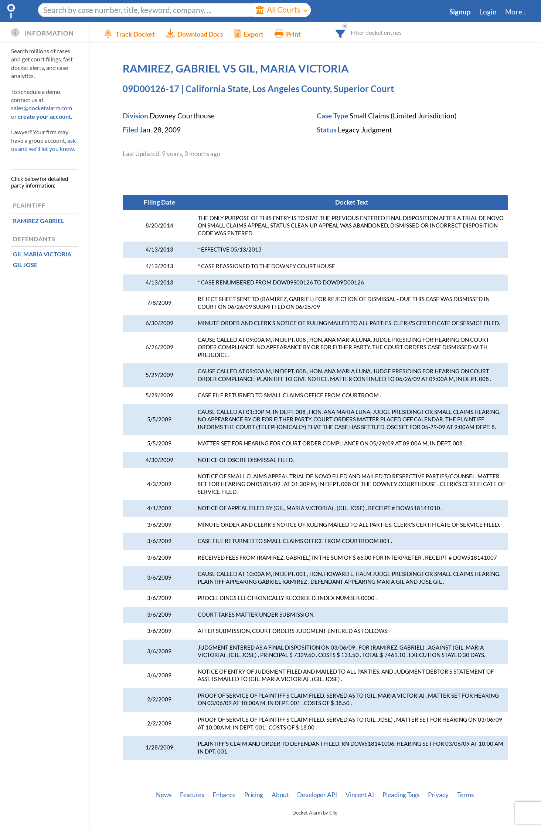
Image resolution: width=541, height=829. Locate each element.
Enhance (224, 795)
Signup (460, 12)
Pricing (253, 795)
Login (488, 12)
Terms (465, 795)
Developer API (317, 795)
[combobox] (340, 32)
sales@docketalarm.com (41, 107)
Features (192, 795)
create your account (44, 116)
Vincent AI (360, 795)
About (280, 795)
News (163, 795)
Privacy (438, 795)
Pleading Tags (400, 795)
